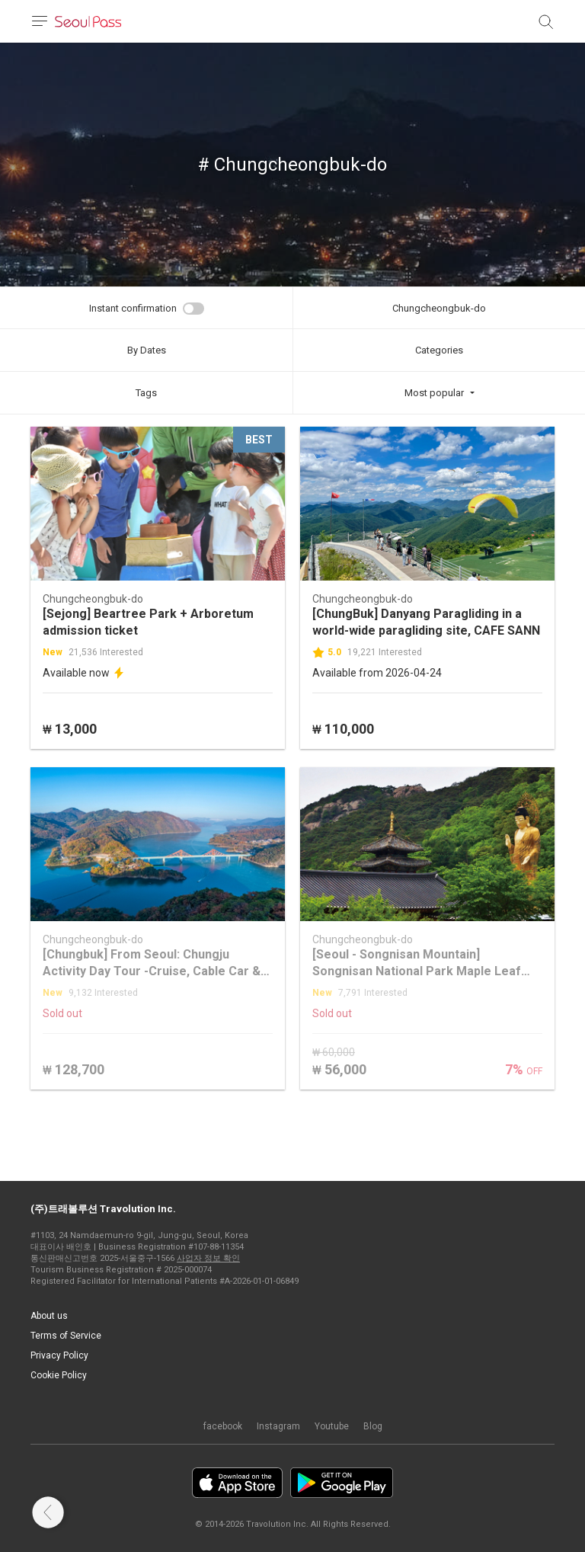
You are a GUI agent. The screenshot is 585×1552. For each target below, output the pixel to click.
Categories (439, 350)
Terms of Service (65, 1335)
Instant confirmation (133, 308)
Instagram (278, 1426)
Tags (146, 392)
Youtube (332, 1426)
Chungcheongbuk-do (439, 308)
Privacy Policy (59, 1355)
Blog (372, 1426)
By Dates (146, 350)
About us (49, 1315)
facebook (222, 1426)
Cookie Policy (58, 1375)
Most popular (434, 392)
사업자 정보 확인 (208, 1258)
